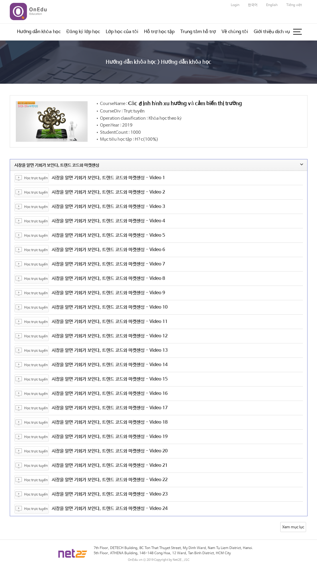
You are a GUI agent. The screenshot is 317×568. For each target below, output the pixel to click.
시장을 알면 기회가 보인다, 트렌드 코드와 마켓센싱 (146, 165)
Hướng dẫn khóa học (39, 32)
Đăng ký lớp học (83, 32)
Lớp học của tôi (122, 32)
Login (235, 5)
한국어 (253, 5)
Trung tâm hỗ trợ (198, 32)
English (272, 5)
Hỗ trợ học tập (159, 32)
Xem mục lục (293, 527)
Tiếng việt (294, 5)
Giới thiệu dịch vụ (272, 32)
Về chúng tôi (235, 32)
